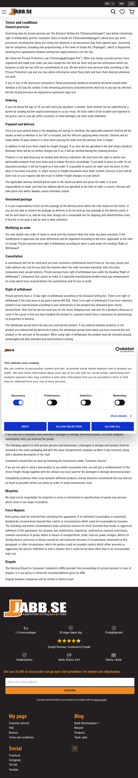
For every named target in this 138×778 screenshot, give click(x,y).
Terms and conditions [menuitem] (21, 737)
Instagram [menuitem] (15, 760)
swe (122, 3)
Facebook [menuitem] (14, 755)
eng (131, 3)
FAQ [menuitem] (11, 728)
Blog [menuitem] (79, 716)
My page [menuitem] (18, 716)
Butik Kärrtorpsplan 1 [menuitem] (86, 723)
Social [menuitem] (15, 749)
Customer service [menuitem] (19, 723)
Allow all (113, 426)
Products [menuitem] (79, 732)
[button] (6, 12)
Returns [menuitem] (13, 732)
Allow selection (69, 426)
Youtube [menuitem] (13, 769)
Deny (25, 426)
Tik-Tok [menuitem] (13, 764)
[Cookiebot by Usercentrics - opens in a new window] (118, 349)
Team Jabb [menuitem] (80, 737)
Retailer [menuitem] (79, 728)
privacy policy (100, 699)
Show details (119, 415)
